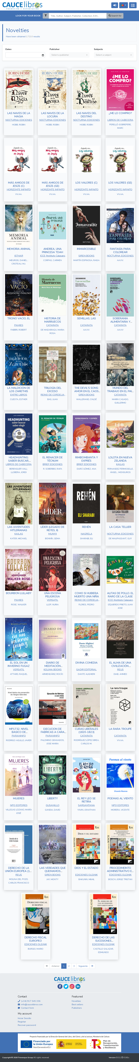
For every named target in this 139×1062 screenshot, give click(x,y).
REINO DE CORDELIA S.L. (52, 395)
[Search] (77, 16)
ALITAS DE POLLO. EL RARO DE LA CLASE (120, 594)
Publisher (55, 49)
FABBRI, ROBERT (19, 329)
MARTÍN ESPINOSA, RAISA (86, 260)
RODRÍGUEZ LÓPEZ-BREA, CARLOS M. (86, 742)
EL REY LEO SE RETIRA (86, 800)
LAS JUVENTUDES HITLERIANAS (18, 528)
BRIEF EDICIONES (52, 464)
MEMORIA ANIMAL (19, 249)
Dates (8, 49)
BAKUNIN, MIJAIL (86, 879)
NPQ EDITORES (18, 805)
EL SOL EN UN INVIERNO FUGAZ (19, 664)
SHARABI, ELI (86, 538)
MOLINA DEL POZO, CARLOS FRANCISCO (18, 881)
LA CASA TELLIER (120, 527)
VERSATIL (52, 600)
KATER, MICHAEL (18, 538)
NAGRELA (86, 533)
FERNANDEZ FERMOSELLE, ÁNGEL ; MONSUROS (120, 470)
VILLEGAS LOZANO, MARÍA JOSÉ (19, 811)
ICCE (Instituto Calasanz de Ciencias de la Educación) (52, 256)
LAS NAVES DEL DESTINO (86, 114)
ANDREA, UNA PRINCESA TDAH (52, 250)
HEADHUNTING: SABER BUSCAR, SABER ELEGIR (18, 461)
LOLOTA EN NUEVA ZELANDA (120, 459)
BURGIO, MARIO (35, 948)
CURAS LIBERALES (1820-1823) (86, 730)
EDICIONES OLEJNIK (86, 874)
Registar (22, 1021)
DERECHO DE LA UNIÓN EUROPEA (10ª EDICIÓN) (18, 871)
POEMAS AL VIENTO (120, 798)
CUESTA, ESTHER (18, 399)
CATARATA (52, 325)
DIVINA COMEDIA (86, 662)
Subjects (98, 49)
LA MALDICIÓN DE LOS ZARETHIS (18, 389)
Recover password (27, 1025)
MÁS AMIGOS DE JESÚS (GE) (52, 184)
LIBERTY (52, 798)
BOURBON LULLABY (18, 593)
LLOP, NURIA (52, 604)
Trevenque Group (25, 1057)
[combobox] (69, 55)
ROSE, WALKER (18, 604)
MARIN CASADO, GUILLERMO (120, 401)
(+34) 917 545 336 (29, 1001)
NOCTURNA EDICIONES (18, 120)
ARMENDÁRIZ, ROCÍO (52, 674)
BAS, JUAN (52, 399)
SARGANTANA (86, 805)
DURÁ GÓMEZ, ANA (86, 468)
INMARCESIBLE (86, 249)
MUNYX (52, 533)
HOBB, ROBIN (18, 124)
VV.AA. (18, 194)
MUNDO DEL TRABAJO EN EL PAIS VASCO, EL (120, 391)
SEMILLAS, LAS (86, 318)
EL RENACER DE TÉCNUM (53, 459)
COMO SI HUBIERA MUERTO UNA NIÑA (86, 594)
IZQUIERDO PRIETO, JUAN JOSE (120, 606)
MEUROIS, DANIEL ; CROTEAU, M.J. (18, 262)
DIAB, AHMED (120, 674)
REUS (120, 669)
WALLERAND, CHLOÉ (86, 399)
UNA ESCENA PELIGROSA (52, 594)
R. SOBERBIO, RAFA (52, 468)
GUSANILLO (52, 805)
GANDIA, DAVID (52, 809)
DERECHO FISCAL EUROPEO (36, 939)
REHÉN (86, 527)
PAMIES (18, 325)
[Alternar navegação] (133, 5)
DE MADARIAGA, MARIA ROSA (52, 331)
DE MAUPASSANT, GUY (120, 538)
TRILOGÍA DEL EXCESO (52, 389)
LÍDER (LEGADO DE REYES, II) (52, 528)
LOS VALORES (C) (86, 182)
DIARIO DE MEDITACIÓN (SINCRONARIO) (53, 666)
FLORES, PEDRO (86, 604)
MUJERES (18, 798)
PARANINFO (19, 735)
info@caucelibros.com (30, 1004)
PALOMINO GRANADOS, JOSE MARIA (52, 742)
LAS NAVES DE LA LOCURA (52, 114)
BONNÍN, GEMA (52, 538)
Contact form (26, 1007)
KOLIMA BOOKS (53, 669)
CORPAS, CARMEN (52, 260)
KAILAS (120, 464)
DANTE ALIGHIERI (86, 674)
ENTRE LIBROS (18, 394)
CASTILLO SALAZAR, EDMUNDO (103, 950)
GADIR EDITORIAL (86, 669)
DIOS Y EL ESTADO (86, 868)
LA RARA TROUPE (120, 729)
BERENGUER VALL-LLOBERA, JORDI (18, 470)
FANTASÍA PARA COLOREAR (120, 250)
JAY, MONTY (52, 879)
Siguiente (83, 966)
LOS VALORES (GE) (120, 182)
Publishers (77, 1007)
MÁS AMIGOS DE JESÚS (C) (19, 184)
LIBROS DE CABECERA (120, 120)
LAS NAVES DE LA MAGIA (18, 114)
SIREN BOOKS (86, 255)
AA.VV (120, 329)
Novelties (76, 1001)
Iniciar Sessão (24, 1018)
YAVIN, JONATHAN (86, 809)
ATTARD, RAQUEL (18, 674)
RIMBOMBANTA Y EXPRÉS (86, 459)
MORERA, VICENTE (120, 809)
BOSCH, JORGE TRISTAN (120, 879)
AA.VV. (120, 260)
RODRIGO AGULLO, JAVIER (18, 740)
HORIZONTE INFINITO (19, 189)
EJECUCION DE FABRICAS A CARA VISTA (52, 732)
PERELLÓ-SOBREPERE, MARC (120, 126)
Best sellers (77, 1004)
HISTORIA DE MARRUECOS (52, 320)
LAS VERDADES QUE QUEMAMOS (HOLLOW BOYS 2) (53, 871)
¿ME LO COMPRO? (120, 113)
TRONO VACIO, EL (18, 318)
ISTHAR (18, 255)
